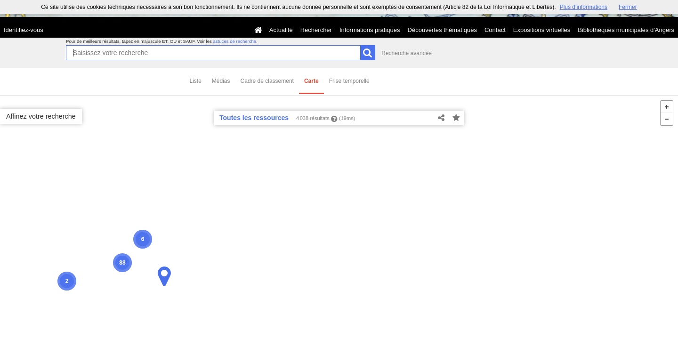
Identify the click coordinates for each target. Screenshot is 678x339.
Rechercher (316, 29)
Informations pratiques (369, 29)
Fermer (628, 7)
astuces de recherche (234, 41)
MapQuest (139, 332)
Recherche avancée (406, 53)
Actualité (281, 29)
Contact (495, 29)
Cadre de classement (267, 81)
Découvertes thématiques (442, 29)
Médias (221, 81)
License (89, 332)
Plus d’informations (583, 7)
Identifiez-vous (23, 29)
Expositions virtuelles (541, 29)
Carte (311, 81)
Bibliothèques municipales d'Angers (626, 29)
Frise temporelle (349, 81)
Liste (196, 81)
